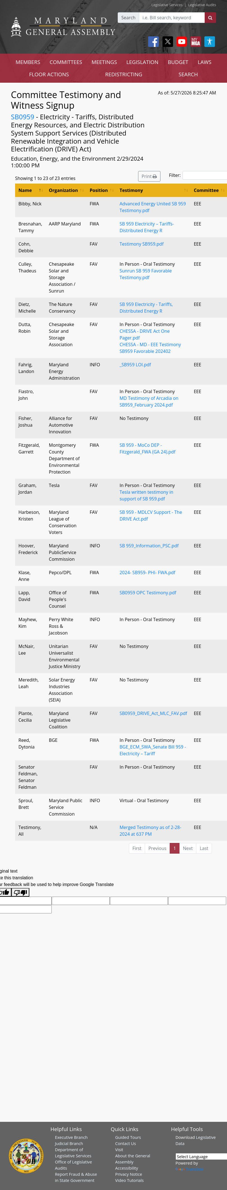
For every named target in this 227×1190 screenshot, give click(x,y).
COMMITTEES (65, 61)
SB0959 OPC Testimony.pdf (148, 593)
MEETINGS (104, 61)
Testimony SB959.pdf (142, 244)
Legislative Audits (202, 4)
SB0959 (22, 116)
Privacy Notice (128, 1174)
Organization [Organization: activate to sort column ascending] (63, 190)
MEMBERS (28, 61)
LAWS (204, 61)
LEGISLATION (142, 61)
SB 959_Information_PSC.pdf (149, 546)
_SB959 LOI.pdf (135, 365)
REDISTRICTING (123, 74)
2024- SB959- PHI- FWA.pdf (147, 572)
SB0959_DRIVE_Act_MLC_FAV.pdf (153, 713)
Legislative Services (167, 4)
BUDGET (178, 61)
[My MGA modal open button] (194, 41)
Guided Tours (128, 1137)
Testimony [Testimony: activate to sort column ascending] (131, 190)
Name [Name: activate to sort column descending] (25, 190)
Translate (190, 1169)
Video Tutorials (129, 1180)
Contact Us (125, 1143)
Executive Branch (71, 1137)
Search (128, 18)
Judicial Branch (69, 1143)
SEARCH (188, 74)
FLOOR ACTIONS (49, 74)
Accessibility (126, 1168)
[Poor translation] (20, 892)
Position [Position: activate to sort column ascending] (99, 190)
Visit (119, 1149)
